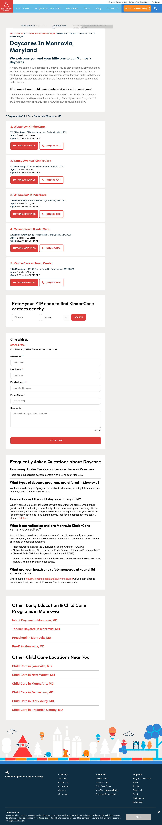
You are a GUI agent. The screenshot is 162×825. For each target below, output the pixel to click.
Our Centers (22, 8)
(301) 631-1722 (51, 146)
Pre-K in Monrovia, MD (28, 646)
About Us (62, 778)
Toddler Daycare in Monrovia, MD (36, 629)
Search (78, 317)
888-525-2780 (17, 345)
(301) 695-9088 (51, 214)
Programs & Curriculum (47, 8)
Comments (15, 408)
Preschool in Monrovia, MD (31, 637)
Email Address (55, 386)
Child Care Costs (103, 786)
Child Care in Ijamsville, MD (32, 666)
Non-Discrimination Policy (107, 790)
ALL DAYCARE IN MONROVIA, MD (40, 34)
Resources (72, 8)
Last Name (55, 373)
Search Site (155, 9)
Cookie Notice (43, 818)
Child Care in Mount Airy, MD (33, 683)
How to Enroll (102, 782)
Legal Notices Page (16, 821)
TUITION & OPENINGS (24, 146)
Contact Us (113, 8)
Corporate (62, 794)
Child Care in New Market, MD (33, 675)
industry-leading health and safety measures (49, 578)
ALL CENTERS (16, 34)
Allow (138, 817)
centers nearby (136, 8)
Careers (62, 790)
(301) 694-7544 (51, 180)
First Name (55, 360)
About (87, 8)
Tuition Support (102, 778)
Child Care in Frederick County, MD (37, 709)
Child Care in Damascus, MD (32, 692)
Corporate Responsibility (107, 794)
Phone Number (55, 399)
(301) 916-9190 (51, 248)
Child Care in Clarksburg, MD (33, 701)
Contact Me (55, 441)
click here (23, 518)
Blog (98, 8)
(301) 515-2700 (51, 282)
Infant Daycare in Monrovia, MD (34, 620)
